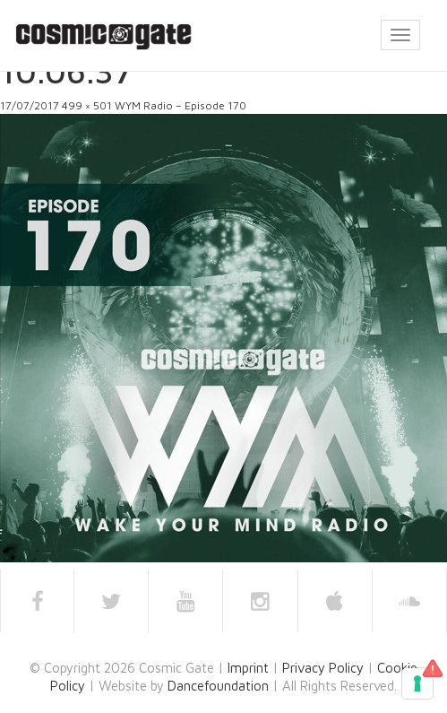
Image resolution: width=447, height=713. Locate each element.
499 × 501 (87, 105)
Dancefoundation (218, 685)
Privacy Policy (323, 667)
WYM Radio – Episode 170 (180, 105)
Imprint (248, 667)
